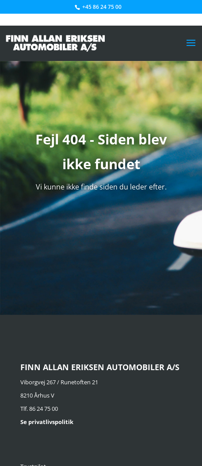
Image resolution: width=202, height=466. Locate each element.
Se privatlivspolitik (46, 422)
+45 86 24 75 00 (102, 7)
